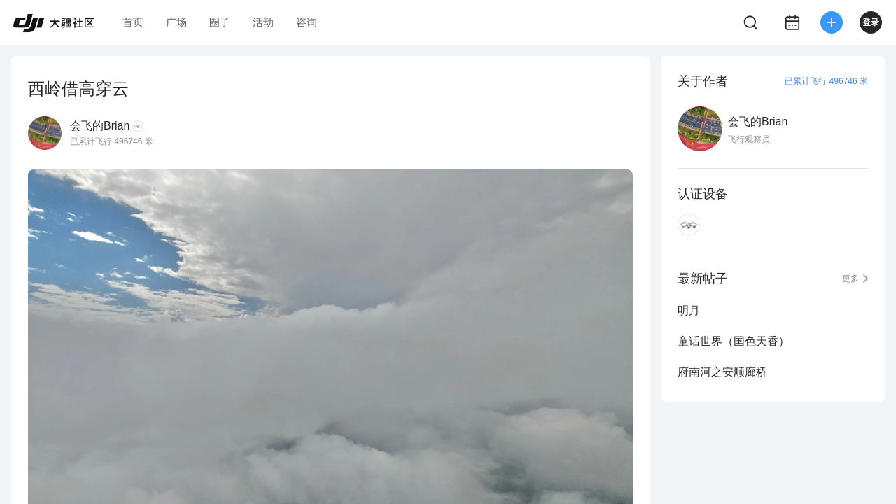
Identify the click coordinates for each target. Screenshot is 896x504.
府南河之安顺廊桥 (722, 372)
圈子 (219, 22)
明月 (689, 310)
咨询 (306, 22)
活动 (263, 22)
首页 (133, 22)
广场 (176, 22)
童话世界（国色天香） (734, 341)
